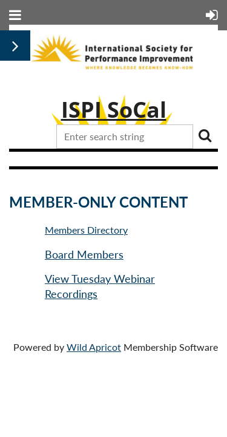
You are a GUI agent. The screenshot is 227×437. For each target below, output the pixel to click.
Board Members (84, 254)
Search (204, 135)
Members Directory (86, 229)
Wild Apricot (94, 347)
